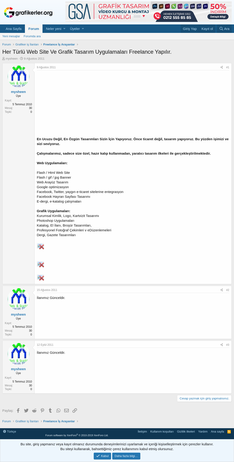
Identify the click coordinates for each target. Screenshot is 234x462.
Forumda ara (32, 36)
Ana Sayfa (13, 29)
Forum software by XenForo (76, 435)
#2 (227, 290)
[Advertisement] (133, 105)
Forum (33, 29)
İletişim (142, 431)
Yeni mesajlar (11, 36)
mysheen (12, 58)
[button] (64, 28)
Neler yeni (53, 29)
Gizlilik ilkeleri (186, 431)
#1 (227, 67)
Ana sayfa (217, 431)
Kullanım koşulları (162, 431)
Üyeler (75, 29)
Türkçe (9, 431)
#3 (227, 344)
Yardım (202, 431)
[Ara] (224, 28)
